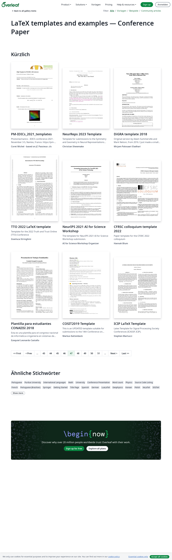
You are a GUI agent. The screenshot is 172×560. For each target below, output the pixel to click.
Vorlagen (121, 10)
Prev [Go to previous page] (29, 353)
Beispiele (133, 10)
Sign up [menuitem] (147, 4)
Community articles (151, 10)
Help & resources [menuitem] (126, 4)
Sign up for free (74, 448)
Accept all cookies (159, 556)
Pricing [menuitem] (108, 4)
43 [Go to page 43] (44, 353)
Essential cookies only (138, 556)
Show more (18, 393)
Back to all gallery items (24, 11)
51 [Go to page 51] (98, 353)
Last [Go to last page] (125, 353)
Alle (112, 10)
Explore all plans (97, 448)
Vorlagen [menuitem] (96, 4)
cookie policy (113, 556)
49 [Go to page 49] (85, 353)
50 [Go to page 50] (92, 353)
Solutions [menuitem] (80, 4)
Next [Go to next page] (113, 353)
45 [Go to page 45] (57, 353)
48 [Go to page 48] (78, 353)
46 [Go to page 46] (64, 353)
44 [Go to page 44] (50, 353)
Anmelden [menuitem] (163, 4)
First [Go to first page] (17, 353)
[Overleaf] (10, 4)
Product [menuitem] (65, 4)
